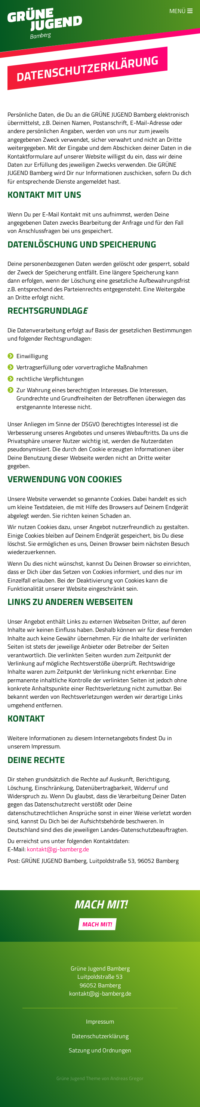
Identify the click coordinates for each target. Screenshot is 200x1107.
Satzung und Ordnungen (100, 1050)
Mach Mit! (97, 924)
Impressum (100, 1021)
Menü (177, 10)
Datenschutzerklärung (100, 1035)
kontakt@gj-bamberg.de (58, 849)
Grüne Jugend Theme (78, 1078)
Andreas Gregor (127, 1078)
